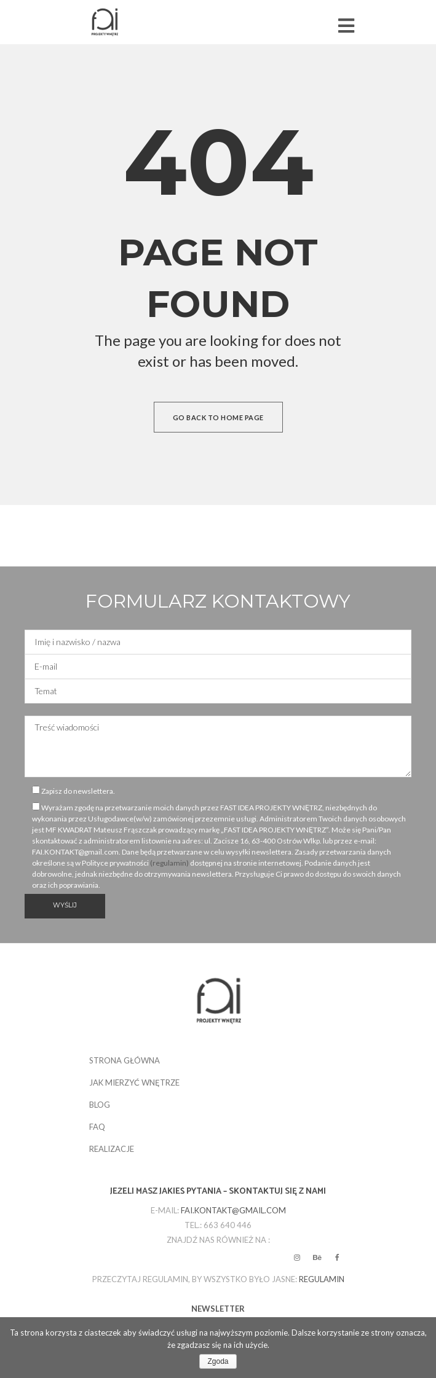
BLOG (99, 1105)
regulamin (321, 1279)
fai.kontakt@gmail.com (233, 1210)
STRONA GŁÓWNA (124, 1060)
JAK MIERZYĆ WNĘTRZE (134, 1082)
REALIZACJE (111, 1149)
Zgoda (217, 1361)
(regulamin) (169, 862)
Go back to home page (218, 417)
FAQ (97, 1127)
